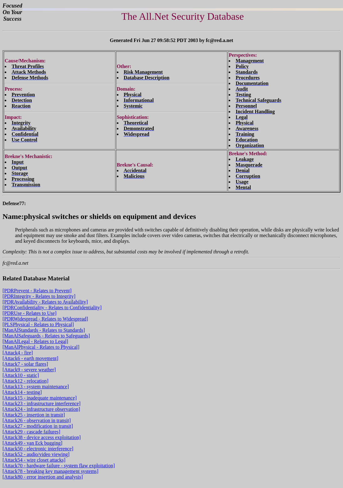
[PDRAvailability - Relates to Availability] (45, 302)
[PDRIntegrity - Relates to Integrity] (39, 296)
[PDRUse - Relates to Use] (29, 313)
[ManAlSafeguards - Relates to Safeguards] (46, 335)
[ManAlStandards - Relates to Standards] (44, 330)
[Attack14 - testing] (22, 392)
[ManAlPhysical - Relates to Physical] (41, 347)
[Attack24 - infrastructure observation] (41, 409)
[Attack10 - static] (21, 375)
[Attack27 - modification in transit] (38, 426)
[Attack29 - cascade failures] (31, 431)
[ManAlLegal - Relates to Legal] (35, 341)
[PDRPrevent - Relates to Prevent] (37, 290)
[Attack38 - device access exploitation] (42, 437)
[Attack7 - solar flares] (25, 364)
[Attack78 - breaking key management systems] (50, 471)
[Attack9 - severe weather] (29, 369)
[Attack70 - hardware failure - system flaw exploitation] (59, 465)
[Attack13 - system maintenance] (36, 386)
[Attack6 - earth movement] (30, 358)
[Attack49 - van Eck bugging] (32, 443)
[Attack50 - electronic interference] (38, 448)
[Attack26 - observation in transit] (37, 420)
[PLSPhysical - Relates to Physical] (38, 324)
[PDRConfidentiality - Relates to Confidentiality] (52, 307)
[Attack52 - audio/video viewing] (36, 454)
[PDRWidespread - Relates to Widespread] (45, 318)
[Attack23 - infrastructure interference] (42, 403)
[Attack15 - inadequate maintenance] (40, 397)
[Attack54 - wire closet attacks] (34, 460)
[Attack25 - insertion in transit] (34, 414)
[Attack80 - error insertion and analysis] (43, 477)
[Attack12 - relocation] (26, 381)
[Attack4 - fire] (18, 352)
